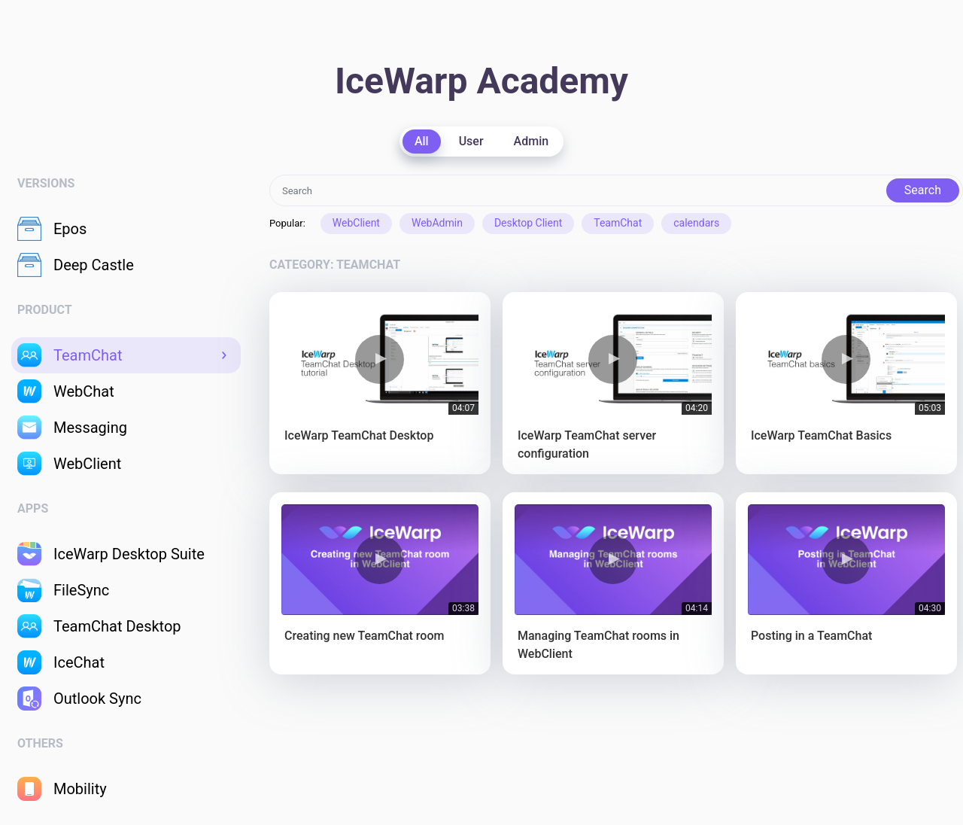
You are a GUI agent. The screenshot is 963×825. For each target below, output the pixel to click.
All (422, 141)
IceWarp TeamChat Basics (821, 435)
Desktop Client (528, 223)
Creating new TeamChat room (364, 636)
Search (922, 190)
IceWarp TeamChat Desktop (358, 435)
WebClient (356, 223)
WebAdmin (437, 223)
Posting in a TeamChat (811, 636)
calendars (696, 223)
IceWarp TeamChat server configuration (587, 444)
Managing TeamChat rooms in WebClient (598, 645)
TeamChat (618, 223)
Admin (531, 141)
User (471, 141)
